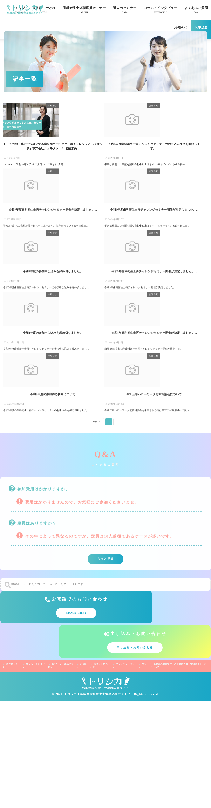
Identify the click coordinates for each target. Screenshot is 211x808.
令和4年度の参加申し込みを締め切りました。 (53, 437)
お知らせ (180, 30)
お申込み (201, 30)
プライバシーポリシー (123, 773)
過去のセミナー (125, 10)
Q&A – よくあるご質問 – (61, 773)
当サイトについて (99, 773)
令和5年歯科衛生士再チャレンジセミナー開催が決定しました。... (154, 348)
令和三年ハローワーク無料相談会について (154, 526)
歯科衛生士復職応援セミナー (84, 10)
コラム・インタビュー (160, 10)
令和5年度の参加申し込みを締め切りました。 (53, 348)
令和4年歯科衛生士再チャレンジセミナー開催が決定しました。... (154, 437)
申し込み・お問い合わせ (159, 754)
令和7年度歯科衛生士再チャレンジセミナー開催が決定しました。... (53, 260)
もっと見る (105, 691)
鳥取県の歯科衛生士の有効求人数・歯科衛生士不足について (178, 773)
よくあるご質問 (196, 10)
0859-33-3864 (51, 754)
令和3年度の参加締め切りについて (52, 526)
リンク (142, 773)
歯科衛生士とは (44, 10)
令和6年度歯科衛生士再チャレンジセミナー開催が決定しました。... (154, 260)
